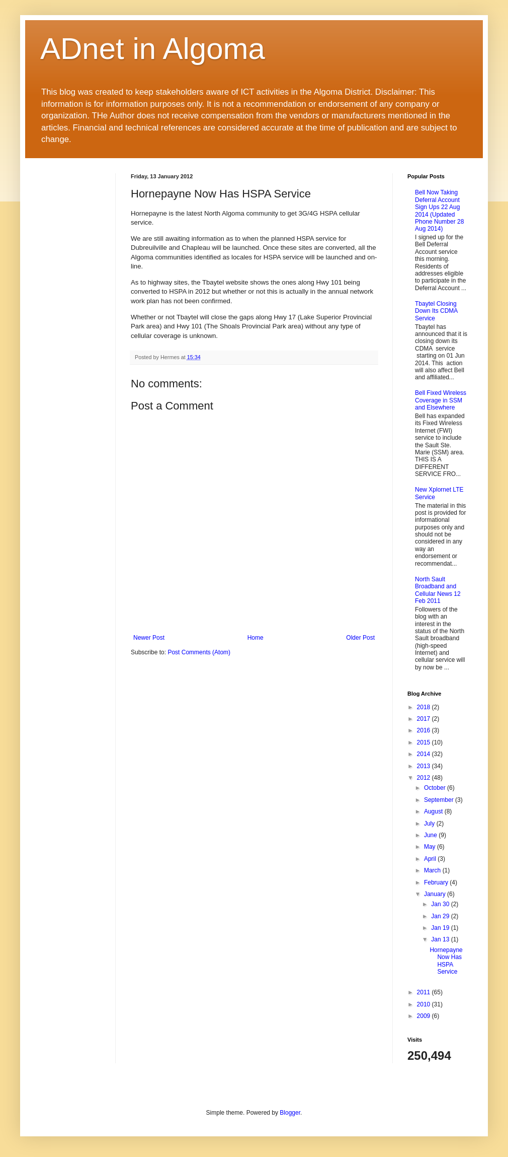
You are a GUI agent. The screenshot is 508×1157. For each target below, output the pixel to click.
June (431, 835)
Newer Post (148, 637)
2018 (424, 707)
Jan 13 (441, 939)
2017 (424, 718)
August (434, 811)
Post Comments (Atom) (198, 652)
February (437, 882)
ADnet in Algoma (152, 48)
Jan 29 (441, 916)
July (430, 823)
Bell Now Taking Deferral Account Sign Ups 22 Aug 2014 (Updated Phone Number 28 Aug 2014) (439, 210)
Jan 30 (441, 904)
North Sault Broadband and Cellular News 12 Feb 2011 (438, 590)
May (430, 846)
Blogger (290, 1112)
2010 (424, 1004)
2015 (424, 742)
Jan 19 (441, 927)
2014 (424, 754)
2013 (424, 766)
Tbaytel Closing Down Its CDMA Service (436, 311)
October (435, 787)
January (435, 894)
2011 (424, 992)
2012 (424, 777)
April (431, 858)
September (439, 799)
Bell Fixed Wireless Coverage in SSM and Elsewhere (440, 400)
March (433, 870)
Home (255, 637)
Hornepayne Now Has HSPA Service (446, 960)
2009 (424, 1015)
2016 (424, 730)
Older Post (360, 637)
